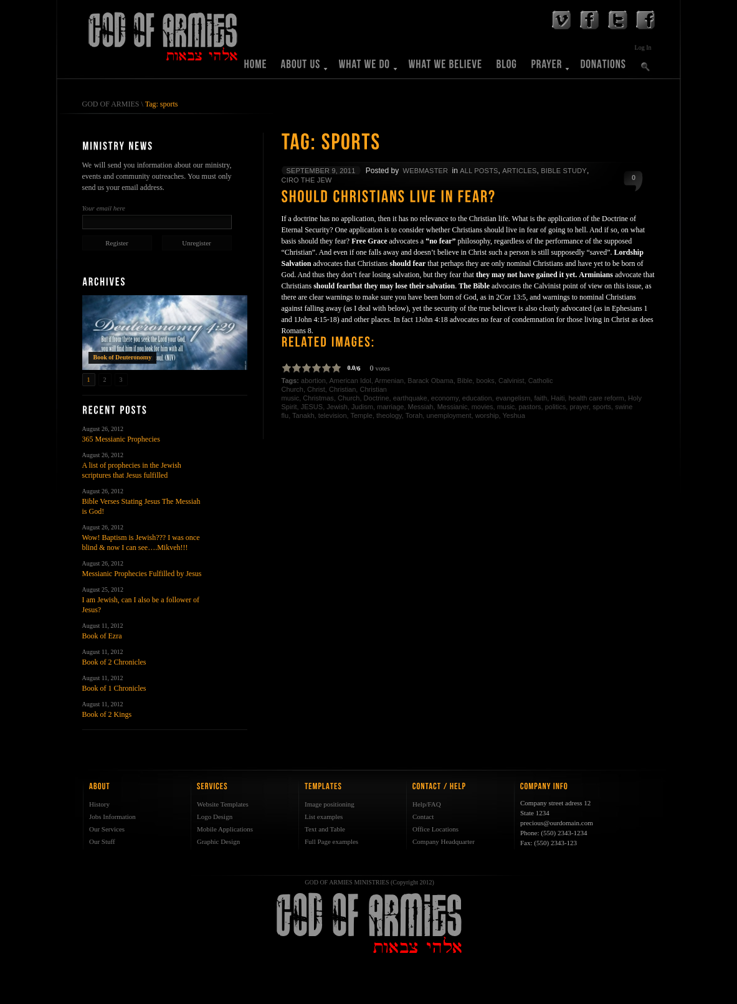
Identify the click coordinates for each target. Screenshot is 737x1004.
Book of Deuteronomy (122, 357)
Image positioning (329, 804)
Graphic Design (218, 841)
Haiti (557, 398)
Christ (316, 389)
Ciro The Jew (307, 180)
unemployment (448, 415)
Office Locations (435, 829)
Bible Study (564, 170)
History (99, 804)
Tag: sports (161, 104)
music (506, 406)
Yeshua (514, 415)
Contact (423, 816)
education (477, 398)
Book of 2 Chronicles (114, 662)
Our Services (107, 829)
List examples (324, 816)
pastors (529, 406)
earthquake (410, 398)
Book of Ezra (102, 636)
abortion (313, 380)
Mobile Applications (225, 829)
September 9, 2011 (321, 170)
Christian (342, 389)
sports (601, 406)
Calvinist (511, 380)
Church (348, 398)
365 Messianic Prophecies (121, 439)
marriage (390, 406)
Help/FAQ (426, 804)
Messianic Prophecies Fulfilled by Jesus (142, 573)
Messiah (421, 406)
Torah (414, 415)
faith (540, 398)
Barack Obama (430, 380)
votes (383, 368)
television (332, 415)
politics (555, 406)
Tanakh (303, 415)
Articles (519, 170)
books (485, 380)
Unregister (196, 243)
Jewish (337, 406)
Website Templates (223, 804)
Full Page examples (331, 841)
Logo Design (214, 816)
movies (482, 406)
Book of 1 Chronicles (114, 688)
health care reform (596, 398)
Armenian (389, 380)
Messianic (452, 406)
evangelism (513, 398)
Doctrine (376, 398)
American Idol (350, 380)
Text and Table (325, 829)
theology (389, 415)
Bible (464, 380)
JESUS (312, 406)
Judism (362, 406)
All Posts (479, 170)
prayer (579, 406)
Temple (361, 415)
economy (445, 398)
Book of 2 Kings (107, 714)
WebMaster (426, 170)
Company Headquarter (443, 841)
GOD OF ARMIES (111, 104)
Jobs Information (112, 816)
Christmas (318, 398)
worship (487, 415)
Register (116, 243)
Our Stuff (102, 841)
